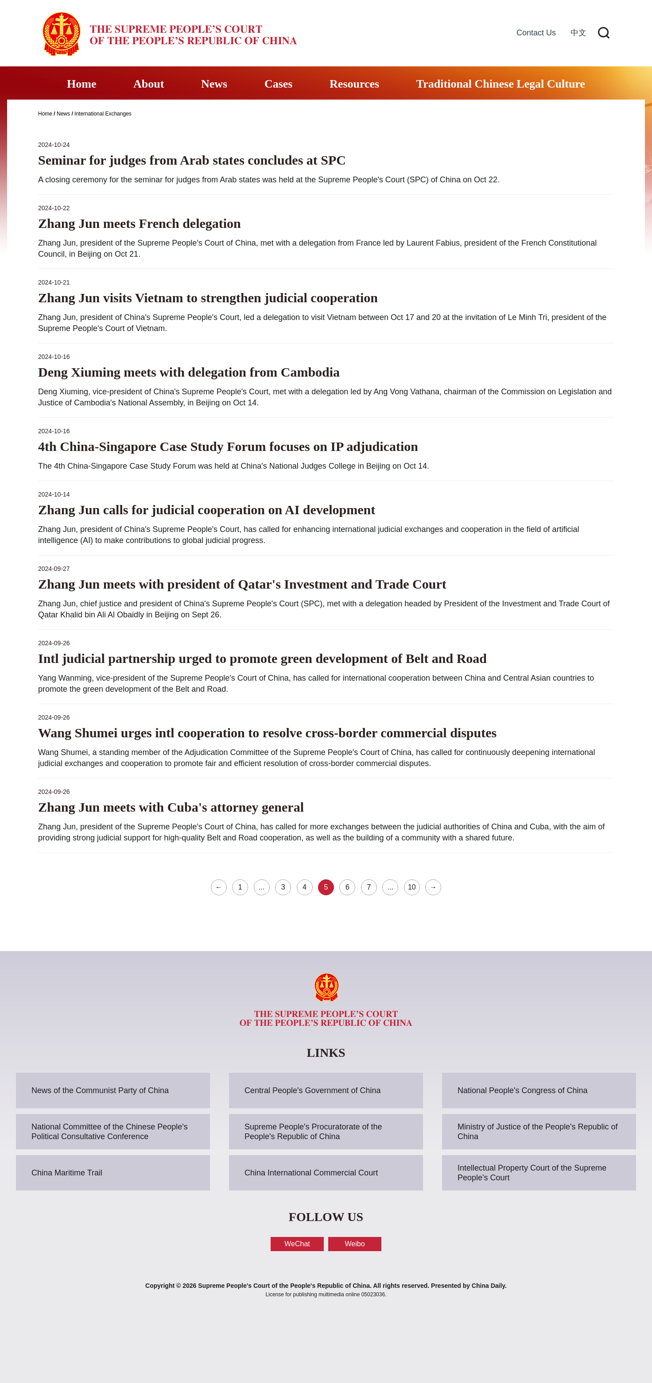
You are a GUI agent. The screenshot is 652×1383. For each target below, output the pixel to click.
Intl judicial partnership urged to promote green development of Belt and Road (262, 658)
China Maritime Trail (66, 1172)
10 (412, 887)
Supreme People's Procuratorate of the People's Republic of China (313, 1131)
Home (81, 83)
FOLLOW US (326, 1217)
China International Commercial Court (311, 1172)
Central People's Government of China (312, 1090)
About (148, 83)
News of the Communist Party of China (100, 1090)
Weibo (355, 1244)
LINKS (326, 1052)
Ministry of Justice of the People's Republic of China (538, 1131)
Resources (354, 83)
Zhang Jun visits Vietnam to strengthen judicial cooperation (208, 297)
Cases (278, 83)
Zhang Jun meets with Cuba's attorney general (171, 807)
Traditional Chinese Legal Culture (500, 83)
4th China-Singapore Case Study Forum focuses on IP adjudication (228, 446)
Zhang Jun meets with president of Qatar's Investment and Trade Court (242, 584)
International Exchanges (103, 114)
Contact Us (536, 32)
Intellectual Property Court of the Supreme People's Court (532, 1172)
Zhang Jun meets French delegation (139, 223)
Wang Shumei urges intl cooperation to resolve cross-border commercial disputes (267, 732)
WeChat (297, 1244)
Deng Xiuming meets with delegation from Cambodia (189, 372)
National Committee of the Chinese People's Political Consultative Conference (109, 1131)
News (214, 83)
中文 (578, 32)
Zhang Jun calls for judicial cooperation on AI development (206, 509)
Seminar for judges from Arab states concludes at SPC (192, 160)
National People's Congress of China (523, 1090)
